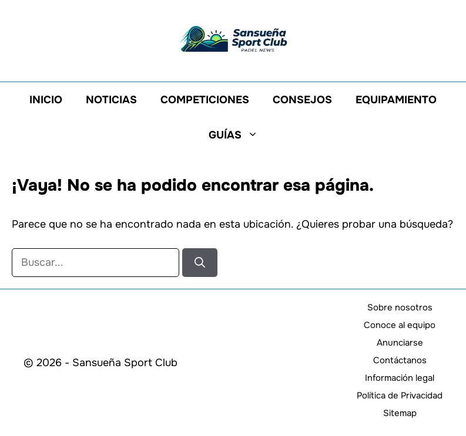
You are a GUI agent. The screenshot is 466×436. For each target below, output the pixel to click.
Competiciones (204, 99)
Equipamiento (396, 99)
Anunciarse (400, 343)
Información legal (399, 378)
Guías (239, 135)
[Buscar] (199, 262)
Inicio (45, 99)
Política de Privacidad (399, 395)
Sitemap (400, 413)
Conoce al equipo (399, 325)
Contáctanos (400, 360)
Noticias (111, 99)
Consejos (302, 99)
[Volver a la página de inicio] (233, 38)
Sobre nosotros (400, 307)
